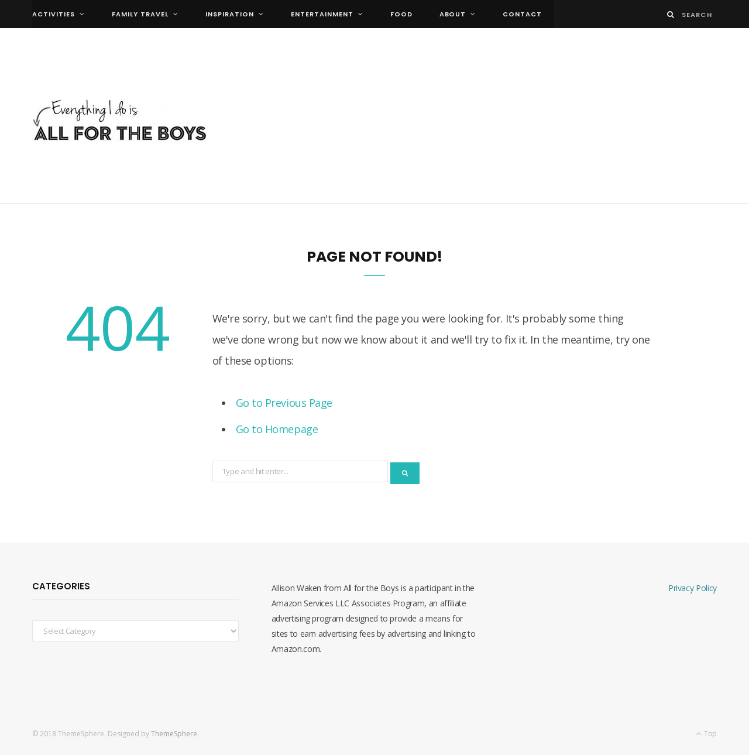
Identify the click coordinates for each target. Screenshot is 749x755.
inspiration (229, 14)
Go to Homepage (277, 429)
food (401, 14)
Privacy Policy (692, 587)
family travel (140, 14)
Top (706, 734)
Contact (522, 14)
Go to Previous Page (284, 403)
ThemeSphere (174, 734)
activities (53, 14)
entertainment (322, 14)
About (452, 14)
